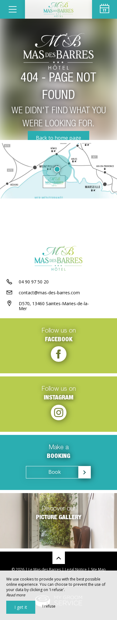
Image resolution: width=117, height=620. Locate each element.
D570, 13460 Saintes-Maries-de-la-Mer (54, 306)
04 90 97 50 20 (34, 282)
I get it (20, 607)
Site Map (98, 569)
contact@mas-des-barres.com (49, 293)
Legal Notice (76, 569)
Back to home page (58, 137)
